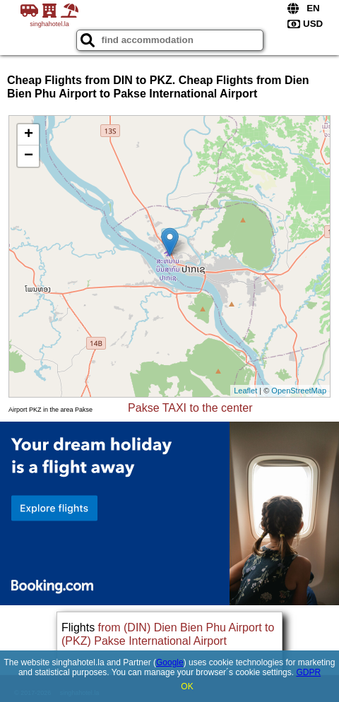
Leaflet (245, 390)
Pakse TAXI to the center (190, 408)
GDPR (308, 672)
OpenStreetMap (298, 390)
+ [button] (28, 134)
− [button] (28, 156)
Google (170, 662)
